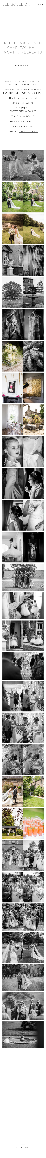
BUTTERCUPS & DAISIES (23, 111)
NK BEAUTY (29, 116)
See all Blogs (23, 1147)
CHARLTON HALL (28, 131)
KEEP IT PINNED (27, 121)
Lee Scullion (16, 4)
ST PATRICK (28, 103)
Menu (41, 4)
